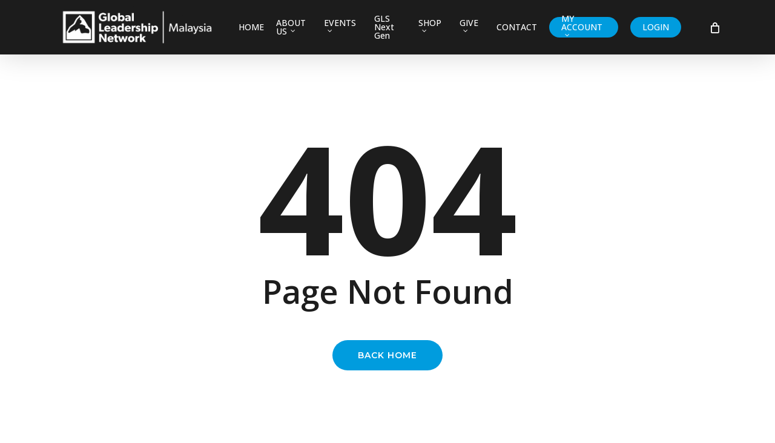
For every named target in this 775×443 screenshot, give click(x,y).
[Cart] (714, 27)
